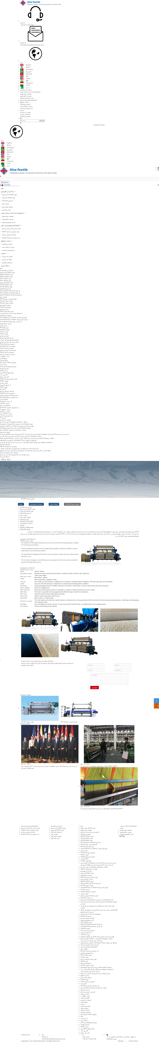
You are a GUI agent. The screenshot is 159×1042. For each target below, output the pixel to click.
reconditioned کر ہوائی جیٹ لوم (11, 321)
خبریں (22, 110)
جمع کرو (94, 687)
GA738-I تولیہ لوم (6, 301)
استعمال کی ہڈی (5, 405)
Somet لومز (4, 334)
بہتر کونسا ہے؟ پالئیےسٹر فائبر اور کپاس (14, 455)
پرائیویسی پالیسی (26, 108)
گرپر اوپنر (4, 383)
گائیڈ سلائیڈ (4, 369)
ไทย (24, 76)
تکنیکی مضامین (25, 116)
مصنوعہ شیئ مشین (26, 94)
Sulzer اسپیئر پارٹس (7, 348)
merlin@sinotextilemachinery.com (32, 45)
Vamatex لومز (5, 330)
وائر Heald (4, 399)
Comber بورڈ (4, 403)
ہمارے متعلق (24, 102)
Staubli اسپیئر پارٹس (7, 393)
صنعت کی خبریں (25, 114)
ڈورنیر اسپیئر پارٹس (7, 354)
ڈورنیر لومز (4, 336)
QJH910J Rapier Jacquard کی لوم (11, 295)
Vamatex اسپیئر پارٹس (8, 346)
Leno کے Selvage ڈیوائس (8, 366)
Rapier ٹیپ (3, 387)
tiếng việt (26, 74)
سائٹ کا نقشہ (85, 1010)
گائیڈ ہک (3, 389)
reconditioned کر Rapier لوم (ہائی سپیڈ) (14, 319)
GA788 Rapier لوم (6, 287)
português (26, 69)
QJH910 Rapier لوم (6, 274)
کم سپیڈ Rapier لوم (8, 198)
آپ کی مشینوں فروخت (27, 98)
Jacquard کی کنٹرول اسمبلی (9, 407)
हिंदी (24, 81)
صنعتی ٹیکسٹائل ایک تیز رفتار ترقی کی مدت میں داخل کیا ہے (20, 436)
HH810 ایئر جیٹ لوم (7, 311)
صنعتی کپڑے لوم (7, 207)
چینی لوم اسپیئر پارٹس (8, 350)
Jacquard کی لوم (7, 201)
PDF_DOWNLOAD (26, 527)
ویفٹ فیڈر (3, 358)
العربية (26, 72)
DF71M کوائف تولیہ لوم (8, 299)
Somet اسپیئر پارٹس (7, 352)
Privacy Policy (133, 1041)
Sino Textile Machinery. (38, 1041)
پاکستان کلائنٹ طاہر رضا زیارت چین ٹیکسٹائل (15, 428)
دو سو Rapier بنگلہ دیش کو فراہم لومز (13, 430)
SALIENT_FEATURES (26, 521)
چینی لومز (3, 326)
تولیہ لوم (5, 204)
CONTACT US (25, 1035)
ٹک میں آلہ (3, 375)
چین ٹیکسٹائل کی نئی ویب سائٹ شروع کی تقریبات (16, 424)
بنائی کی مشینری (26, 90)
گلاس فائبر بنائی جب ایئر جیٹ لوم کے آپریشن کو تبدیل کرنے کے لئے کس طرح (25, 450)
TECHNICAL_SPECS (26, 523)
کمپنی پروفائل (25, 104)
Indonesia (26, 83)
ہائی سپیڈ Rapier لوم (9, 194)
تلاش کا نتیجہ (85, 998)
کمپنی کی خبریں (25, 112)
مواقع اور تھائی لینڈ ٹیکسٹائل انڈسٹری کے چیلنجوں (18, 440)
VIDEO (22, 525)
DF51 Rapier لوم (5, 280)
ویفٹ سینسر (4, 360)
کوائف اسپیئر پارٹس (9, 235)
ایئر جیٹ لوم (6, 210)
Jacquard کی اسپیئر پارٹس (11, 238)
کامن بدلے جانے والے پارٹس (11, 228)
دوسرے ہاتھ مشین (26, 96)
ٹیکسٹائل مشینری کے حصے (28, 100)
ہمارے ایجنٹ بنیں (26, 106)
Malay (25, 78)
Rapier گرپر (4, 381)
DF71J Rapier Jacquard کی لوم (10, 293)
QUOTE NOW (99, 125)
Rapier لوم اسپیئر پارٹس (10, 232)
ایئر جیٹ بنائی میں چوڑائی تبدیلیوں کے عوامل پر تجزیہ (19, 448)
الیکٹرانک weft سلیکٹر (8, 362)
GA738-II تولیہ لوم (6, 303)
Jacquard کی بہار (6, 401)
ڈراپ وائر (3, 364)
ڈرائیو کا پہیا (5, 385)
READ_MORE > (113, 766)
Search (42, 121)
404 (82, 1016)
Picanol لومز (4, 328)
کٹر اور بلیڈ (4, 377)
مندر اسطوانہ (4, 356)
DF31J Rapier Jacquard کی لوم (10, 291)
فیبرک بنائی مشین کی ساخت (9, 452)
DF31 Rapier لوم (5, 278)
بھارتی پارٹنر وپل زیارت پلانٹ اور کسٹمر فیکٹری (17, 426)
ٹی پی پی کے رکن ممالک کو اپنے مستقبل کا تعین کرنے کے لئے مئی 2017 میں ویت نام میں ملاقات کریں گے (34, 434)
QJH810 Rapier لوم (6, 276)
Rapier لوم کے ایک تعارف (8, 446)
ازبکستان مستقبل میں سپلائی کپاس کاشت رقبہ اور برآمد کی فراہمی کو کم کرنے (26, 442)
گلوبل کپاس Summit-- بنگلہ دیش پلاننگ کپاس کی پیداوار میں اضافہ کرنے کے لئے (27, 438)
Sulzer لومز (4, 332)
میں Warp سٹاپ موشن (7, 373)
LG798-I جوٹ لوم (5, 307)
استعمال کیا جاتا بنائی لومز (30, 92)
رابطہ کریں (5, 266)
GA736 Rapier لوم (6, 285)
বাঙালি (25, 85)
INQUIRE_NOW (25, 529)
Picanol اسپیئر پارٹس (7, 344)
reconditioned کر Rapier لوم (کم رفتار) (13, 317)
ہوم (2, 188)
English (25, 65)
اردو (24, 87)
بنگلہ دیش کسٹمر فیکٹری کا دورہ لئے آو (13, 422)
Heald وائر (4, 371)
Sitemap (120, 1041)
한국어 (25, 67)
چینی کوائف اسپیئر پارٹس (9, 395)
